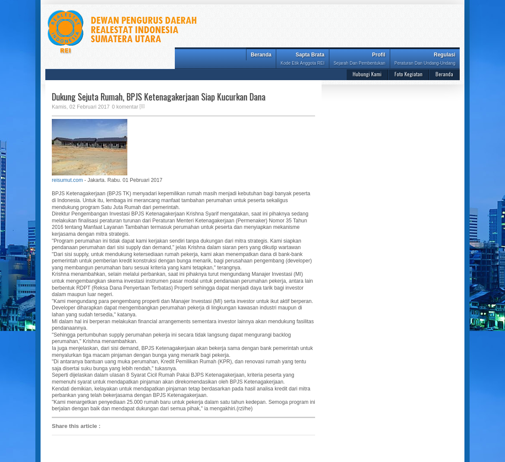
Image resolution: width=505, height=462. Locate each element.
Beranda (261, 55)
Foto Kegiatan (409, 74)
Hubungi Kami (367, 74)
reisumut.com (67, 180)
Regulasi (425, 60)
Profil (359, 60)
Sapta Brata (303, 60)
